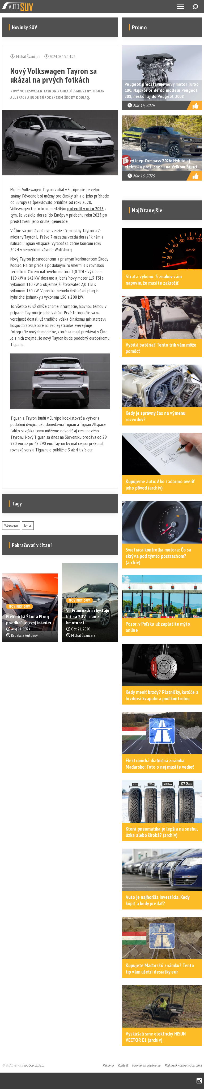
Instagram (199, 1080)
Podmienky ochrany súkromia (183, 1065)
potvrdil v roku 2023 (85, 208)
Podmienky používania (146, 1065)
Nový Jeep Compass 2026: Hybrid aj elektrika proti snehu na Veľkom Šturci (161, 164)
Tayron (28, 525)
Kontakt (123, 1065)
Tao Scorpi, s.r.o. (34, 1065)
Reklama (108, 1065)
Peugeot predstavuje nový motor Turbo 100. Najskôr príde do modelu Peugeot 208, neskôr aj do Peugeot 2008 (162, 90)
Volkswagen (11, 525)
